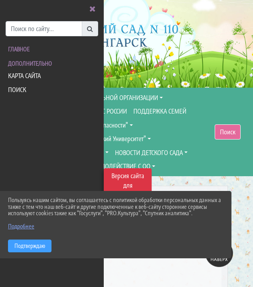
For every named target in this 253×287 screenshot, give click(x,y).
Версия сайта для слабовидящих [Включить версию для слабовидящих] (127, 185)
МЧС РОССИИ (110, 111)
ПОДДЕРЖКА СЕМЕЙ (159, 111)
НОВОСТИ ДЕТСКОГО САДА (149, 152)
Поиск (227, 132)
